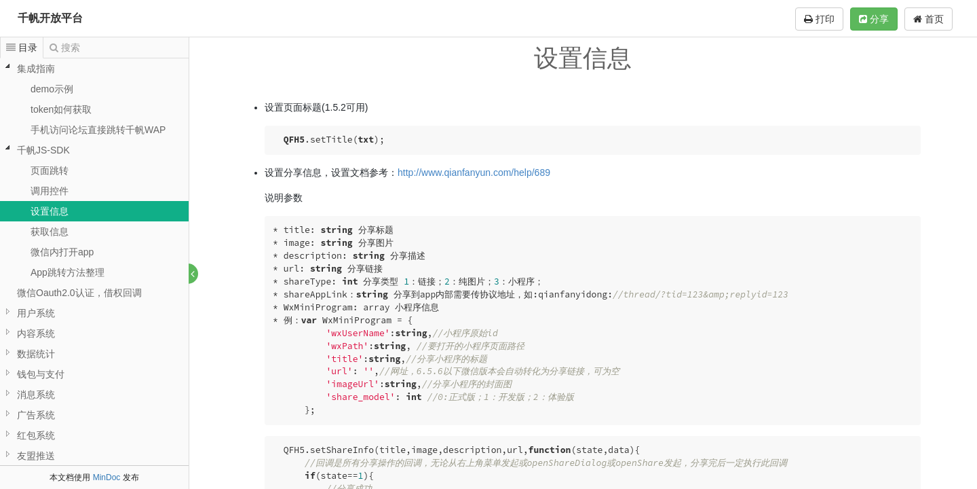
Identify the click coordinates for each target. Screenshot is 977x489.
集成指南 (36, 68)
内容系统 (36, 333)
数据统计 (36, 353)
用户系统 (36, 313)
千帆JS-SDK (43, 150)
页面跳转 (50, 170)
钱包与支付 (40, 374)
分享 (874, 19)
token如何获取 (61, 109)
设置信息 (50, 211)
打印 (819, 19)
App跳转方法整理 (67, 272)
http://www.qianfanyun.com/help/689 (474, 172)
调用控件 (50, 190)
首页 (928, 19)
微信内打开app (62, 252)
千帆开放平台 (50, 18)
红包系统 (36, 435)
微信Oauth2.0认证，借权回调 (79, 292)
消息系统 (36, 394)
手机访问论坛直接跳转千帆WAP (98, 129)
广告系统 (36, 415)
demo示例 (52, 89)
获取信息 (50, 231)
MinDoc (107, 477)
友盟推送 (36, 455)
